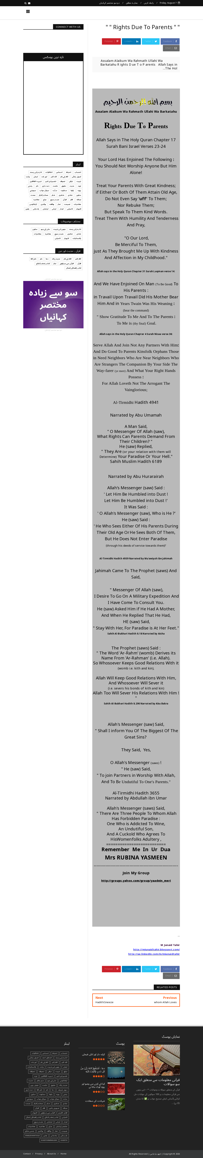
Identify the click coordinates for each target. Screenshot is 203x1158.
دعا (47, 259)
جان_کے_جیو (45, 229)
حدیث (72, 186)
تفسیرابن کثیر (50, 181)
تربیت (79, 181)
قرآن (65, 199)
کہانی (54, 209)
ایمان (36, 176)
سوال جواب (44, 190)
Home (63, 1154)
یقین (27, 209)
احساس (59, 172)
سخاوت (64, 190)
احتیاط (68, 172)
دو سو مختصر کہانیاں (109, 3)
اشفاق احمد (47, 1057)
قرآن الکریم (62, 1113)
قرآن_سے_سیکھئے (67, 263)
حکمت (55, 186)
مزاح (45, 199)
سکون (78, 195)
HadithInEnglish (49, 1140)
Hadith (64, 1140)
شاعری (61, 195)
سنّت (55, 190)
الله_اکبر (78, 259)
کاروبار (78, 209)
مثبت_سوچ (54, 199)
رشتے (30, 186)
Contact (27, 1154)
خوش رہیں (34, 1085)
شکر (53, 195)
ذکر (37, 186)
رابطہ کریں (149, 3)
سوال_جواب (41, 1099)
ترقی (71, 181)
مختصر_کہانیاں (61, 1126)
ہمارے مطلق (132, 3)
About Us (51, 1154)
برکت (28, 176)
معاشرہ (36, 199)
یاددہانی (36, 209)
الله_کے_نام (64, 176)
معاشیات (77, 204)
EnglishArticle (32, 1135)
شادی (70, 195)
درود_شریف (62, 1090)
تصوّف (32, 1071)
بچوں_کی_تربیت (59, 229)
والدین (43, 204)
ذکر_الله (33, 259)
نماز (59, 204)
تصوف (62, 181)
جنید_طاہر (40, 1080)
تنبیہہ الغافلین (36, 181)
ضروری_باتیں (54, 1108)
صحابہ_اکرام (43, 195)
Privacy (38, 1154)
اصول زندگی (76, 176)
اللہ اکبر (54, 176)
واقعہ (51, 204)
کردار (62, 209)
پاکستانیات (77, 238)
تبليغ (65, 1071)
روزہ (79, 190)
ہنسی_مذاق (29, 1131)
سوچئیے (33, 190)
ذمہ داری (45, 186)
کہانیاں (45, 209)
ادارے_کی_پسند (36, 172)
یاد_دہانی (64, 1135)
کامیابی (70, 209)
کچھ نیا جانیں (166, 12)
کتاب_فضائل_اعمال (73, 268)
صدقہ (79, 199)
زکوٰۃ (72, 190)
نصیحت (67, 204)
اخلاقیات (49, 172)
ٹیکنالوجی (33, 204)
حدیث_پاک (56, 259)
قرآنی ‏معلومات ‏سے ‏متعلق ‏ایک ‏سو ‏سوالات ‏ (158, 1082)
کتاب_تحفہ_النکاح (43, 263)
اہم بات (44, 176)
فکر (71, 199)
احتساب (78, 172)
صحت (33, 195)
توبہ (79, 186)
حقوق (63, 186)
